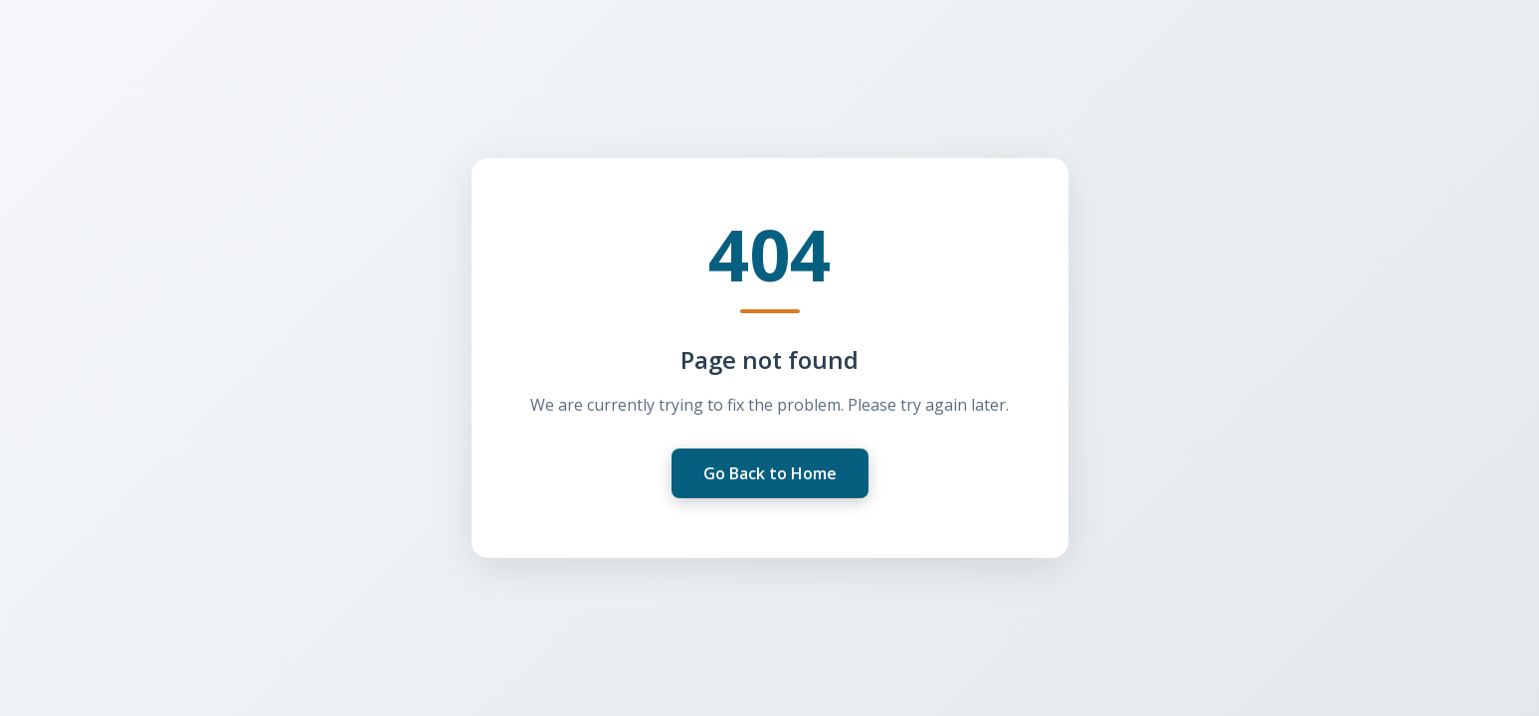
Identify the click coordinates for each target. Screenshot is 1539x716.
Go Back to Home (770, 473)
